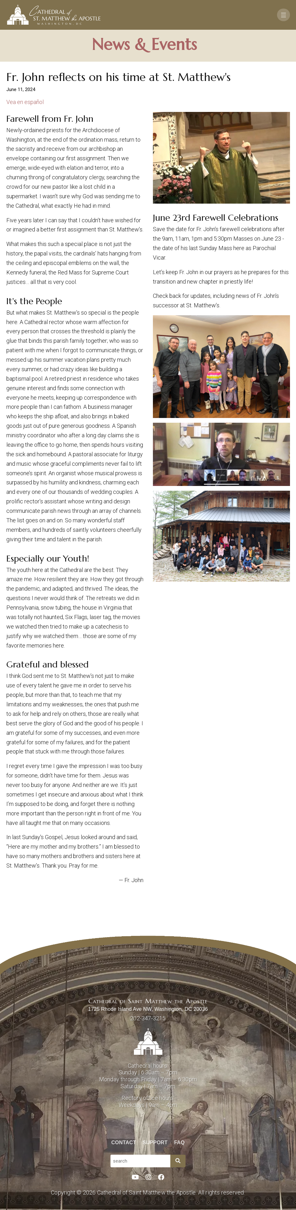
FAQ (179, 1142)
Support (155, 1142)
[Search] (178, 1161)
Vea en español (25, 102)
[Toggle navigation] (283, 15)
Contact (123, 1142)
